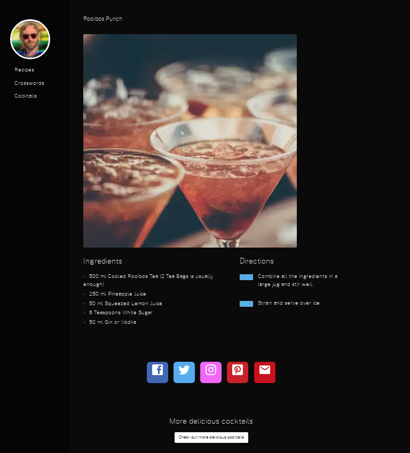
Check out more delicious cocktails (211, 437)
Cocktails (25, 96)
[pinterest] (237, 372)
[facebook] (157, 372)
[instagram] (211, 372)
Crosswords (29, 83)
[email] (265, 372)
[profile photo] (30, 41)
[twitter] (184, 372)
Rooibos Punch (102, 19)
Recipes (24, 70)
